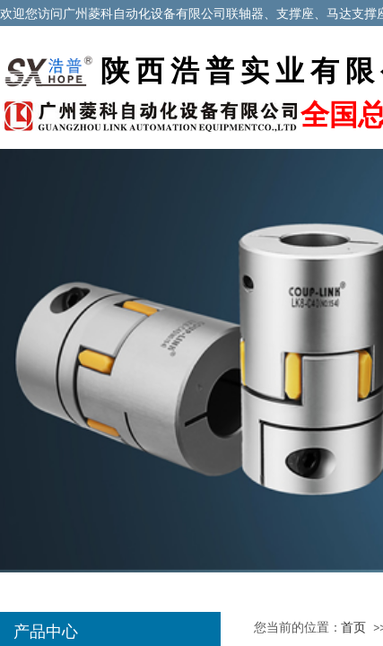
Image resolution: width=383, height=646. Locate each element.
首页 (353, 627)
